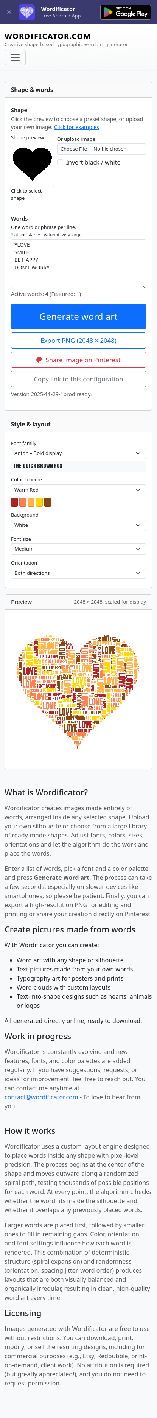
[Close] (9, 12)
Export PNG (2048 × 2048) (78, 340)
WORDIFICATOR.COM (66, 39)
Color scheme (26, 479)
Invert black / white (93, 162)
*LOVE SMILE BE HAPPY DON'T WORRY (78, 263)
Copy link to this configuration (78, 379)
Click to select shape (26, 194)
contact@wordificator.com (41, 1097)
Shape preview (27, 137)
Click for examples (76, 127)
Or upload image (76, 138)
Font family (23, 443)
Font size (21, 538)
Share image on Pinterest (78, 359)
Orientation (24, 562)
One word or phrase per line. (46, 230)
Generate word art (78, 316)
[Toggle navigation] (15, 57)
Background (25, 514)
